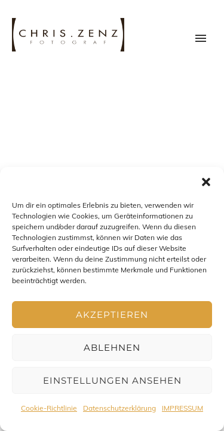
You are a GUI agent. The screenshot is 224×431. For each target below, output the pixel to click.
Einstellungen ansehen (112, 380)
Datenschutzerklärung (119, 407)
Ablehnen (112, 347)
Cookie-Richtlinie (49, 407)
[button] (206, 182)
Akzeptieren (112, 314)
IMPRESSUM (182, 407)
